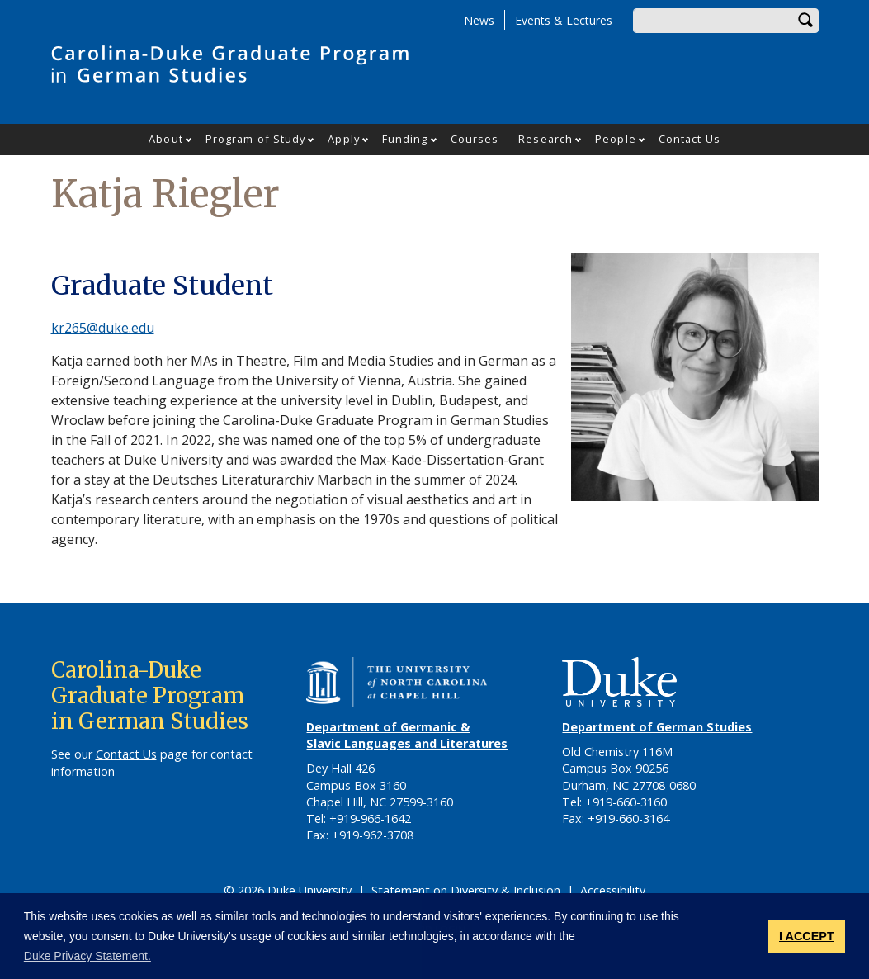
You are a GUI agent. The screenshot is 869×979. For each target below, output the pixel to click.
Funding (405, 138)
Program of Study (255, 138)
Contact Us (689, 138)
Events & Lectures (563, 20)
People (615, 138)
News (479, 20)
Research (545, 138)
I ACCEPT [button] (806, 936)
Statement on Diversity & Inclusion (465, 890)
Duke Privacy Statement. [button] (87, 955)
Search (806, 20)
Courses (475, 138)
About (166, 138)
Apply (344, 138)
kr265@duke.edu (102, 328)
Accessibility (612, 890)
